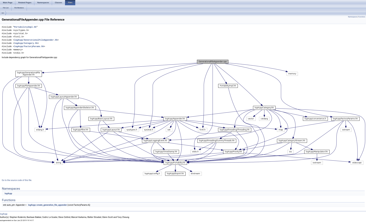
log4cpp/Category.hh (26, 43)
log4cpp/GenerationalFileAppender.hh (35, 40)
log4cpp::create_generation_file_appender (47, 205)
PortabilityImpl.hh (25, 27)
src (3, 13)
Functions (361, 17)
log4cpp (8, 193)
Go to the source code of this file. (17, 180)
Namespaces (352, 17)
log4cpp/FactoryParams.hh (29, 46)
